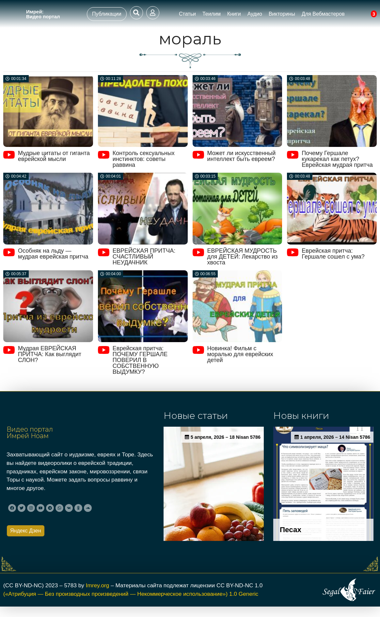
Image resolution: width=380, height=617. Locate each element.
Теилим (211, 14)
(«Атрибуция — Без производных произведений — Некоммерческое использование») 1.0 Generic (130, 604)
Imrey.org (97, 596)
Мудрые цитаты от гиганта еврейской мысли (54, 156)
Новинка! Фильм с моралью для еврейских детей (240, 354)
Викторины (282, 14)
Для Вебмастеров (323, 14)
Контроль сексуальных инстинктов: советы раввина (144, 159)
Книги (234, 14)
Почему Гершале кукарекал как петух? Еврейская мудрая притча (337, 159)
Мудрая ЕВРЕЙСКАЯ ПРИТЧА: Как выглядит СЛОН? (49, 354)
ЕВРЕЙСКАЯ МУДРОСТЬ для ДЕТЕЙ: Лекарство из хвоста (242, 256)
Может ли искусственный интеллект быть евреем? (241, 156)
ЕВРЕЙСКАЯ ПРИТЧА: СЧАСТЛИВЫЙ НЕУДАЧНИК (144, 256)
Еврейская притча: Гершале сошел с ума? (333, 253)
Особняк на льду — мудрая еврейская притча (53, 253)
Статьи (187, 14)
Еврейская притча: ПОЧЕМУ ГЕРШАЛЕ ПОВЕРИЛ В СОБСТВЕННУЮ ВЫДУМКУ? (140, 360)
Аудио (254, 14)
